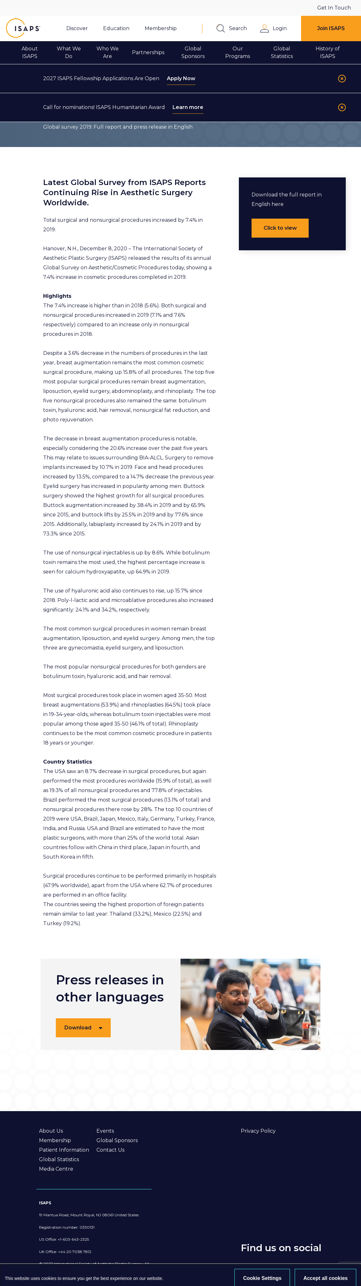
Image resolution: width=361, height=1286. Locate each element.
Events (105, 1131)
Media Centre (56, 1169)
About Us (51, 1131)
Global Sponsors (117, 1140)
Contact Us (110, 1150)
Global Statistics (59, 1159)
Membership (55, 1140)
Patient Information (64, 1150)
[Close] (342, 78)
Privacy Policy (258, 1131)
